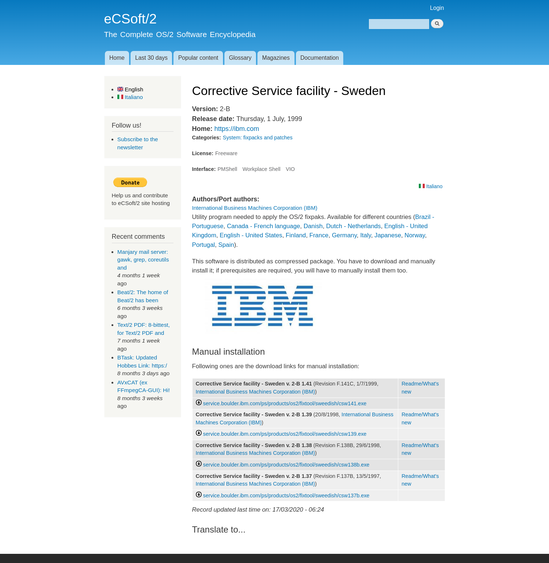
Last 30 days (151, 58)
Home (117, 58)
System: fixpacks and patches (258, 137)
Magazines (276, 58)
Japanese (387, 235)
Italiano (130, 97)
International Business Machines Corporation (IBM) (255, 208)
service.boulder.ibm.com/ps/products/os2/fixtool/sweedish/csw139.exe (285, 434)
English (130, 89)
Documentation (319, 58)
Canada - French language (263, 226)
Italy (365, 235)
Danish (313, 226)
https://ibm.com (236, 128)
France (318, 235)
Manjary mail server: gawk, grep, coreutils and (143, 260)
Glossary (240, 58)
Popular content (198, 58)
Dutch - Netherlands (353, 226)
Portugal (203, 244)
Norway (415, 235)
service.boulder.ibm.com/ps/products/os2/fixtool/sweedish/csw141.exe (285, 403)
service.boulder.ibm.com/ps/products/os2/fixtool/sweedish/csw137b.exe (286, 495)
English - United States (251, 235)
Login (437, 8)
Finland (296, 235)
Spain (226, 244)
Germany (344, 235)
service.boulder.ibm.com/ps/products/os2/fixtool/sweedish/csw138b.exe (286, 465)
